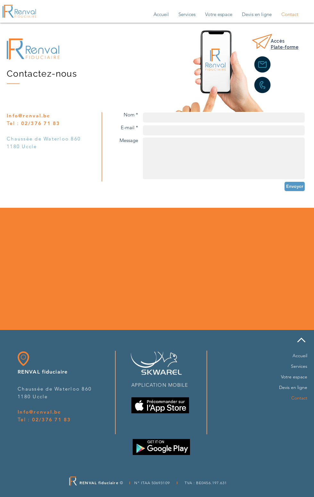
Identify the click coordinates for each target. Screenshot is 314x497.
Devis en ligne (293, 387)
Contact (299, 398)
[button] (187, 14)
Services (299, 366)
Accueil (300, 355)
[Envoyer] (295, 186)
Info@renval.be (29, 116)
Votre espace (294, 377)
